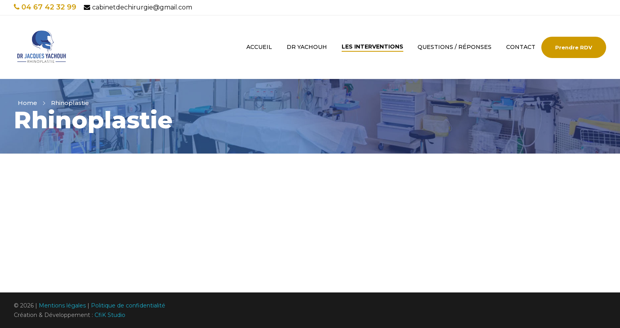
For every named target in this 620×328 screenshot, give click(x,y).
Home (27, 103)
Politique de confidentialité (128, 305)
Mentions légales (62, 305)
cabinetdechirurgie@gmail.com (138, 7)
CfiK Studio (110, 315)
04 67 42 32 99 (45, 7)
